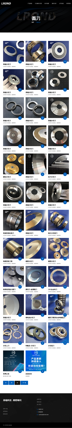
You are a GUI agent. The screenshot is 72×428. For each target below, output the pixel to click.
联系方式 (41, 409)
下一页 (24, 382)
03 (17, 382)
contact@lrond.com (44, 414)
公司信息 (61, 3)
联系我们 (68, 3)
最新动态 (39, 402)
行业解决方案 (38, 3)
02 (11, 382)
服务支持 (54, 3)
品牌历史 (39, 399)
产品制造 (30, 3)
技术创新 (47, 3)
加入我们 (39, 404)
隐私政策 (5, 414)
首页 (33, 22)
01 (5, 382)
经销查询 (40, 412)
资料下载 (5, 408)
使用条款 (5, 411)
